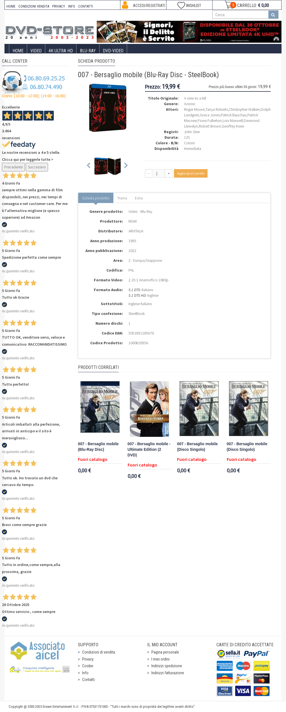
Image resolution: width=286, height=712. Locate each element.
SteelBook (136, 313)
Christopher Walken (244, 109)
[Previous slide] (89, 166)
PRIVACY (58, 6)
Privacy (88, 659)
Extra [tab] (139, 198)
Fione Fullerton (209, 120)
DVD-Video (113, 50)
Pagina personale (165, 652)
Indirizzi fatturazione (167, 673)
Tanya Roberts (217, 109)
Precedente (13, 166)
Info (85, 673)
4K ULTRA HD (61, 50)
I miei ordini (160, 659)
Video (36, 50)
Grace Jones (210, 114)
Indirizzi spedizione (166, 666)
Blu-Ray (88, 50)
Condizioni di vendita (98, 652)
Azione (189, 103)
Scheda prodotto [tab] (95, 198)
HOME (10, 6)
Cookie (87, 666)
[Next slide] (125, 166)
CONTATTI (85, 6)
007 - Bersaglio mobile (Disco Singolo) (197, 447)
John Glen (192, 131)
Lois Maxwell (233, 120)
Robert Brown (210, 126)
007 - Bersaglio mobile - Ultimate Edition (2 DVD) (149, 449)
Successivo (37, 166)
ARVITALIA (135, 231)
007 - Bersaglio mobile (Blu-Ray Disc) (98, 447)
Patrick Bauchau (233, 114)
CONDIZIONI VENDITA (33, 6)
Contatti (88, 679)
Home (18, 50)
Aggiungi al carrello (190, 173)
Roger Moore (194, 109)
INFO (71, 6)
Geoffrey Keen (233, 126)
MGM (132, 221)
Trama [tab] (122, 198)
